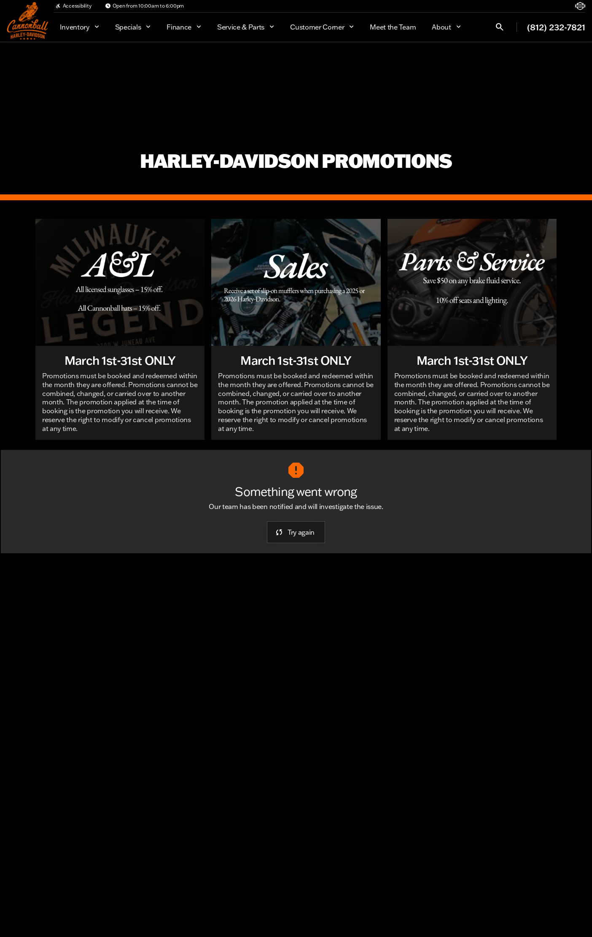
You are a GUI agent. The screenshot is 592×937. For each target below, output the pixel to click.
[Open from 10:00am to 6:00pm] (144, 6)
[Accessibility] (73, 6)
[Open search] (499, 27)
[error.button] (296, 532)
